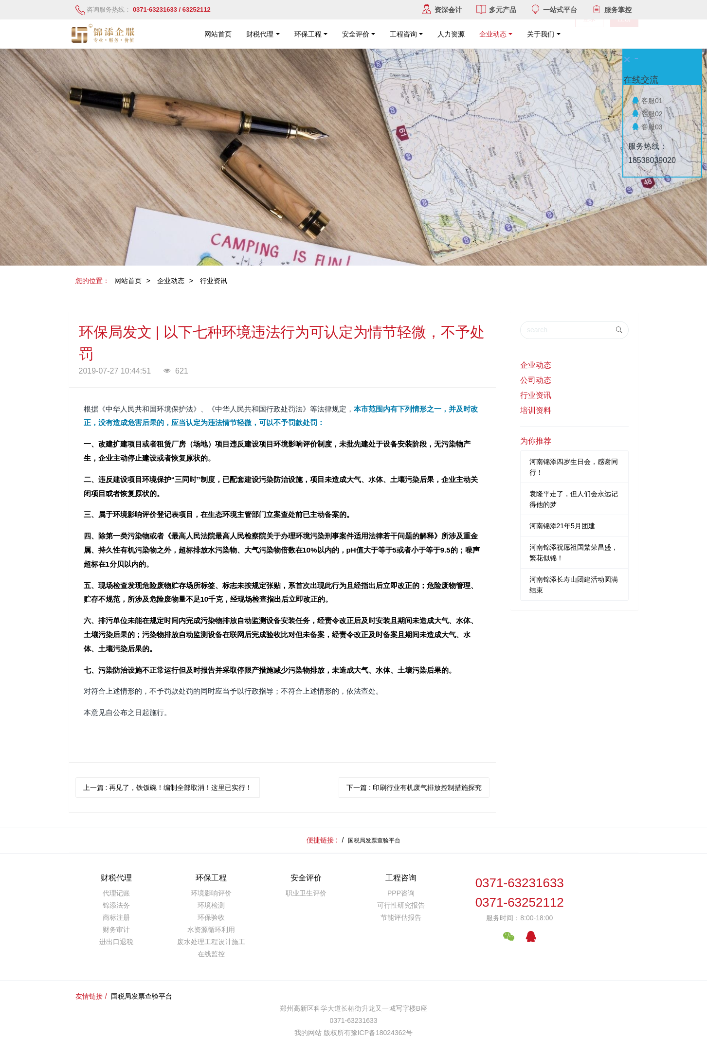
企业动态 (170, 281)
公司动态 (535, 380)
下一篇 (414, 787)
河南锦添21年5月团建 (562, 526)
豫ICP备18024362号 (382, 1033)
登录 (589, 34)
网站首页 (218, 34)
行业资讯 (213, 281)
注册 (624, 34)
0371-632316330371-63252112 (519, 893)
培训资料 (535, 410)
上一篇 (168, 787)
